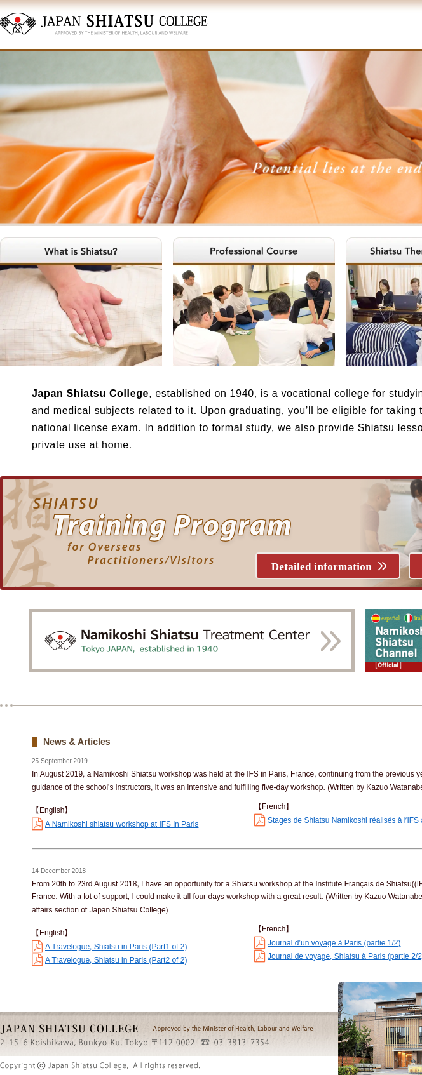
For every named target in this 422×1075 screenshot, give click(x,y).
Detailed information (321, 567)
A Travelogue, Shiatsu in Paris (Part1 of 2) (116, 946)
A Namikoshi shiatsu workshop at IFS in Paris (121, 824)
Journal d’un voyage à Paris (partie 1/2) (334, 942)
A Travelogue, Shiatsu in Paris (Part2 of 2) (116, 960)
